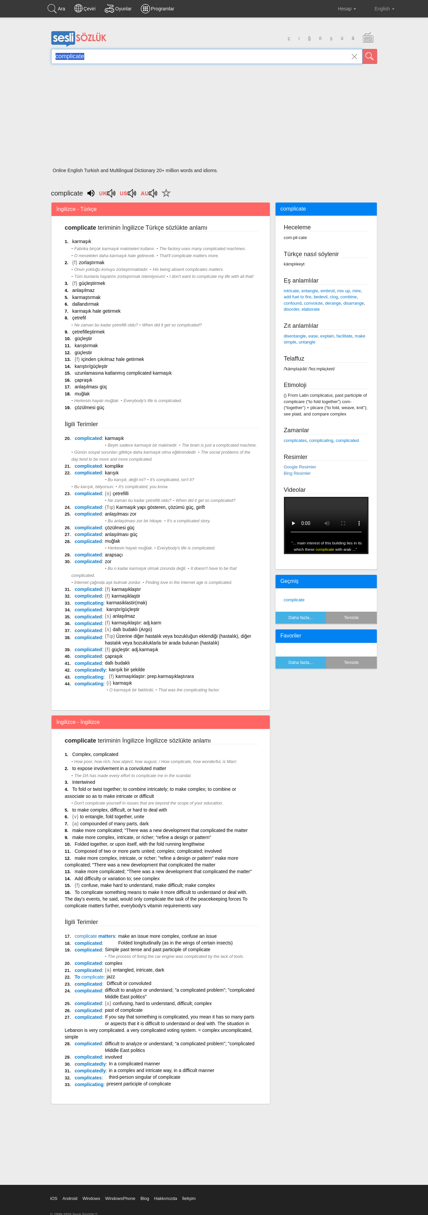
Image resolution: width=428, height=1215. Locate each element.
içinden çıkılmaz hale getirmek (112, 359)
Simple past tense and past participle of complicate (157, 949)
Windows (91, 1198)
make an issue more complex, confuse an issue (167, 936)
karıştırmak (86, 345)
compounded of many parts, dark (114, 823)
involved (113, 1057)
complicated (88, 438)
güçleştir (83, 338)
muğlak (82, 393)
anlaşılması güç (91, 386)
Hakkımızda (165, 1198)
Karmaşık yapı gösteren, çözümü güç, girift (160, 507)
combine (348, 296)
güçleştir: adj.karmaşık (135, 649)
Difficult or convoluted (129, 983)
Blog (144, 1198)
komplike (114, 466)
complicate (294, 599)
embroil (327, 290)
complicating (89, 603)
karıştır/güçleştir (91, 366)
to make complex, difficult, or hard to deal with (119, 810)
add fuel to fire (297, 296)
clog (334, 296)
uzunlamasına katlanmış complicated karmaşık (123, 373)
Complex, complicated (95, 754)
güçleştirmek (92, 283)
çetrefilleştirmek (88, 331)
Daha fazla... (301, 617)
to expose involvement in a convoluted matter (119, 768)
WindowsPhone (120, 1198)
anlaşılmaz (83, 290)
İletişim (189, 1198)
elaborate (311, 309)
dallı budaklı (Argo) (132, 629)
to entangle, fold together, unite (112, 816)
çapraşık (83, 380)
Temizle (351, 617)
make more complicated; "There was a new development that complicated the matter (160, 830)
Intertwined (83, 782)
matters (95, 936)
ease (313, 335)
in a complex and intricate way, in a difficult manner (161, 1070)
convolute (313, 303)
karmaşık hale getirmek (96, 311)
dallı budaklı (117, 663)
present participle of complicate (138, 1083)
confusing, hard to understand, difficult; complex (162, 1003)
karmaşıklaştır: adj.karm (137, 622)
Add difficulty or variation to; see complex (117, 878)
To (89, 977)
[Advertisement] (214, 118)
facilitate (344, 335)
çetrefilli (120, 493)
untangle (307, 342)
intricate (291, 290)
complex (113, 963)
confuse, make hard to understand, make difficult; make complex (148, 885)
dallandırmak (85, 304)
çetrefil (79, 317)
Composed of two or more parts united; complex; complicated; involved (148, 851)
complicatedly (90, 670)
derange (333, 303)
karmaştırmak (86, 297)
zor (108, 561)
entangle (309, 290)
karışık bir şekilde (127, 669)
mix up (343, 290)
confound (293, 303)
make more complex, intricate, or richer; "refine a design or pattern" (141, 837)
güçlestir (83, 352)
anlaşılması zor (120, 514)
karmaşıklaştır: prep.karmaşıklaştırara (155, 676)
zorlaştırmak (91, 262)
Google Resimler (300, 466)
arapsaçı (114, 554)
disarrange (353, 303)
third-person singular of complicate (144, 1077)
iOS (54, 1198)
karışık (112, 472)
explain (327, 335)
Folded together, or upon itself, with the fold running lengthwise (139, 844)
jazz (111, 976)
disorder (291, 309)
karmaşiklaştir (126, 596)
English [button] (380, 8)
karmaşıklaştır (126, 589)
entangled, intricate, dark (138, 970)
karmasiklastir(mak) (126, 602)
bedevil (320, 296)
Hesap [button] (342, 8)
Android (70, 1198)
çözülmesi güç (89, 407)
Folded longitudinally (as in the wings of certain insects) (175, 942)
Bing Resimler (297, 473)
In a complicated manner (134, 1063)
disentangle (295, 335)
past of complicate (124, 1010)
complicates (88, 1077)
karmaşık (81, 241)
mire (356, 290)
